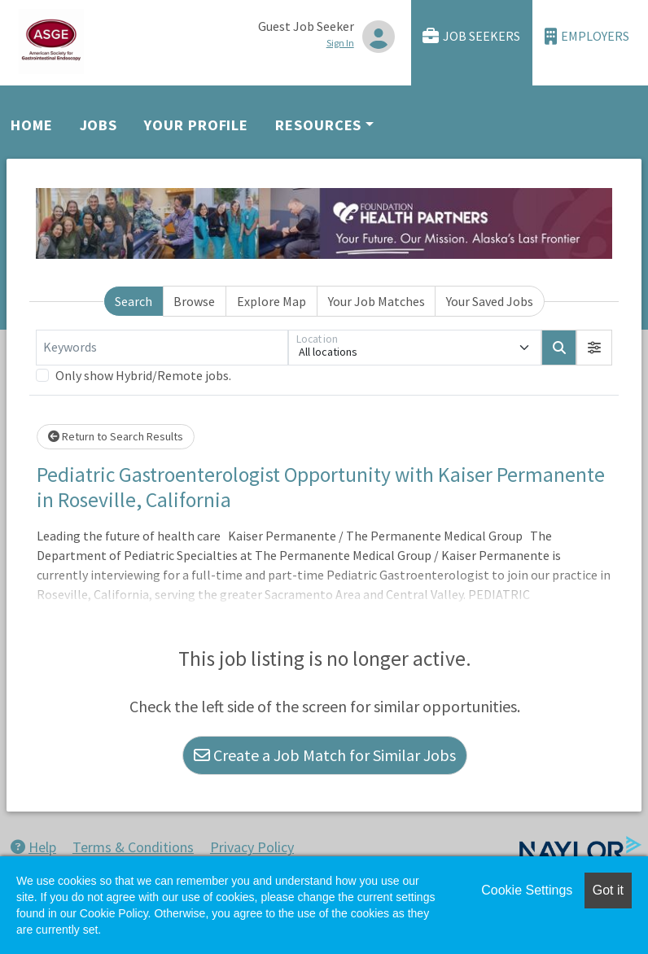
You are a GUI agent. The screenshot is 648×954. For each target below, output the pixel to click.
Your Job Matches (376, 301)
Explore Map (271, 301)
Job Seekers (471, 36)
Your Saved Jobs (489, 301)
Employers (587, 36)
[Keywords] (162, 347)
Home (32, 125)
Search (133, 301)
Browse (194, 301)
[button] (594, 347)
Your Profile (196, 125)
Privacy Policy (252, 847)
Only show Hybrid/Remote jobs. (143, 375)
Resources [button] (318, 125)
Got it (608, 890)
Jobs (99, 125)
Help (33, 847)
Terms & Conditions (133, 847)
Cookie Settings (526, 890)
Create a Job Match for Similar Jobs (325, 755)
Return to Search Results (115, 436)
